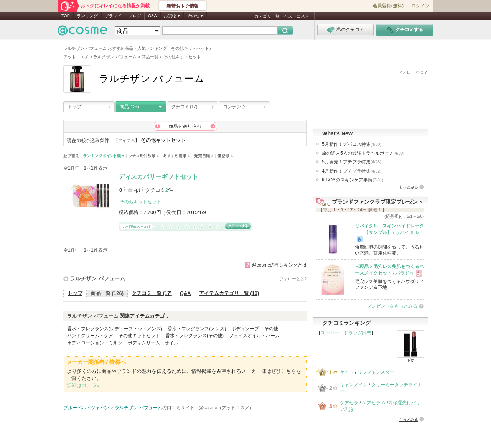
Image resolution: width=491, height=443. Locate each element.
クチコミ (184, 106)
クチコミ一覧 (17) (152, 293)
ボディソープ (245, 328)
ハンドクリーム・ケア (90, 335)
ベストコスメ (296, 16)
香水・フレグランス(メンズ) (197, 328)
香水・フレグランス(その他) (194, 335)
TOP (65, 15)
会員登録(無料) (388, 5)
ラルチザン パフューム (97, 278)
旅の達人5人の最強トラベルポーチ (363, 153)
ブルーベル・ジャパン (86, 407)
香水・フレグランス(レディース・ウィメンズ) (114, 328)
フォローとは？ (413, 72)
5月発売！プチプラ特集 (351, 162)
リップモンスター (376, 372)
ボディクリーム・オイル (153, 343)
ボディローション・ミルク (94, 343)
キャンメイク (353, 384)
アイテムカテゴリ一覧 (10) (229, 293)
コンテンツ (234, 106)
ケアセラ (349, 402)
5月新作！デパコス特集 (351, 144)
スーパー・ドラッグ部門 (346, 333)
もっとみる (408, 187)
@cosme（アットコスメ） (226, 407)
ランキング (87, 15)
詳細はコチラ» (83, 385)
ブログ (135, 15)
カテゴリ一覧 (267, 16)
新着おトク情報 (182, 6)
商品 (129, 106)
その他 (271, 328)
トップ (74, 106)
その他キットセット (140, 201)
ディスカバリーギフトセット (158, 176)
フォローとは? (293, 279)
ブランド (113, 15)
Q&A (152, 15)
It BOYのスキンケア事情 (352, 180)
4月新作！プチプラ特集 (351, 171)
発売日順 (204, 156)
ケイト (347, 372)
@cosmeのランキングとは (279, 265)
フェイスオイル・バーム (254, 335)
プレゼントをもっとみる (392, 306)
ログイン (420, 5)
